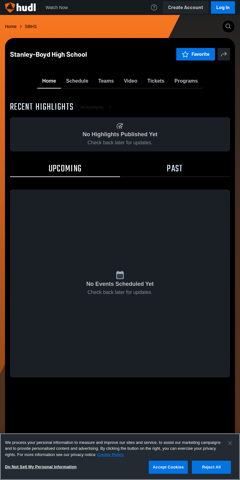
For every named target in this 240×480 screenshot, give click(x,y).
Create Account (185, 7)
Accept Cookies (168, 467)
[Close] (230, 443)
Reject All (211, 467)
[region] (120, 456)
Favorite (112, 96)
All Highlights (97, 143)
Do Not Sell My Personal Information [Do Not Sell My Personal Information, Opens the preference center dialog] (41, 466)
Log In (223, 7)
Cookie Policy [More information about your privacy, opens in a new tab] (110, 454)
